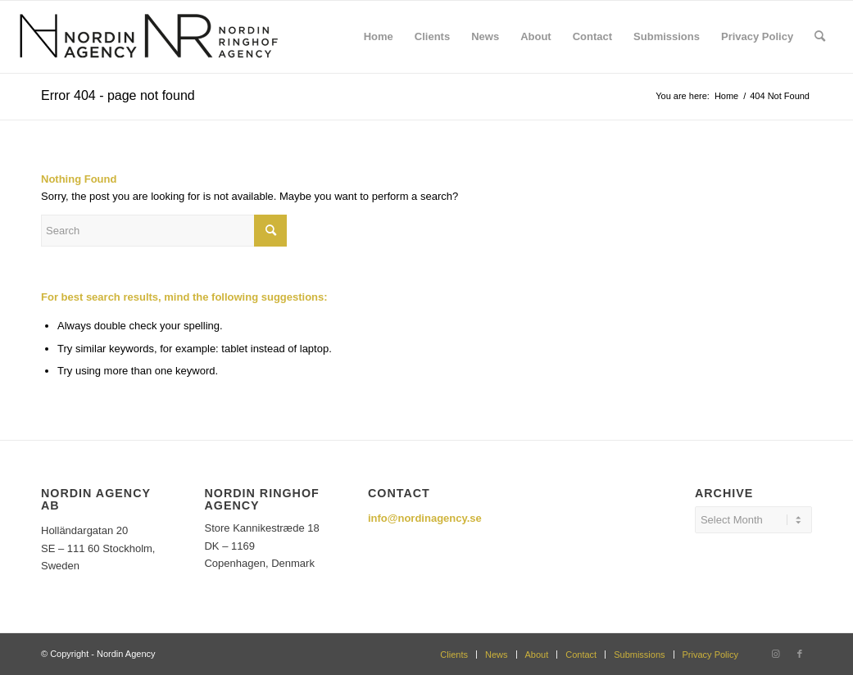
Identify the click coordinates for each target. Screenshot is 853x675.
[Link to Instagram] (775, 653)
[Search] (820, 37)
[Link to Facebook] (799, 653)
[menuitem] (378, 37)
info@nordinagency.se (425, 518)
